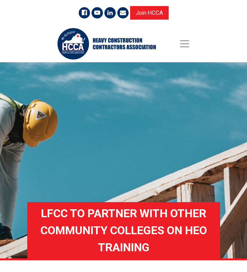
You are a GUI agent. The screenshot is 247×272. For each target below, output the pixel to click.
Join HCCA (149, 12)
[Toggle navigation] (184, 43)
